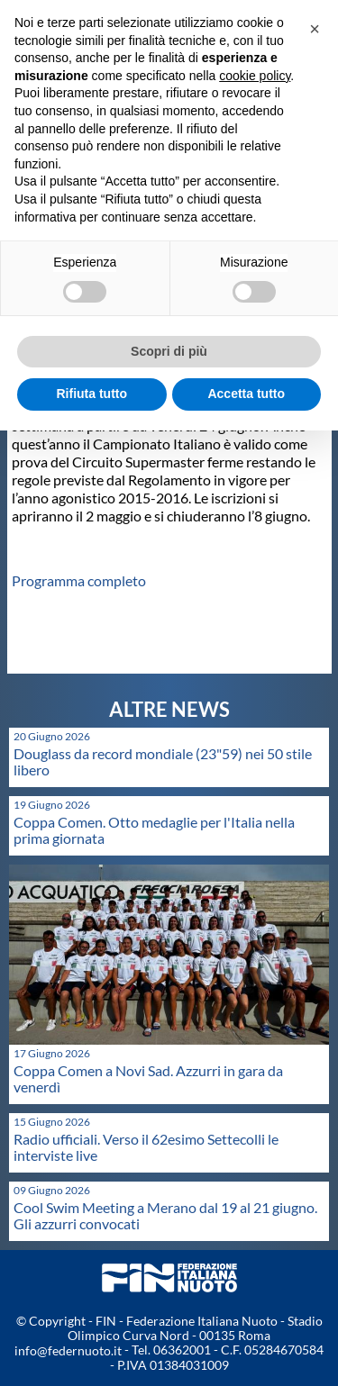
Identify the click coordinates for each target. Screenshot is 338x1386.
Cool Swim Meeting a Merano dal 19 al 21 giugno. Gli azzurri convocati (165, 1215)
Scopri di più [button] (169, 351)
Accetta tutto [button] (246, 393)
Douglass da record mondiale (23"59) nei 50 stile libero (163, 761)
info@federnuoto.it (68, 1350)
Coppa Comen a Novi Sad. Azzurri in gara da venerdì (148, 1078)
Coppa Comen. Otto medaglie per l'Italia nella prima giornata (154, 830)
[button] (314, 28)
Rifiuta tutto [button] (91, 393)
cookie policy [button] (254, 75)
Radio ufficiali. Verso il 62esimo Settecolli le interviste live (146, 1147)
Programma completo (79, 580)
